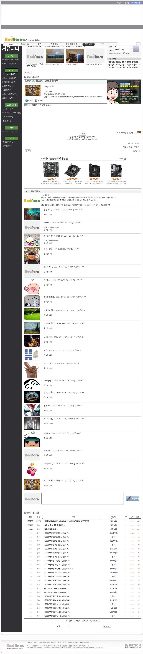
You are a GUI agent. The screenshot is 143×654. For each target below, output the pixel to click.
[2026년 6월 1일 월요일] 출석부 (56, 557)
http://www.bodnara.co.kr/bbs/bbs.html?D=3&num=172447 (77, 97)
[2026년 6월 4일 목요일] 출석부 (56, 545)
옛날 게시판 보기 (8, 142)
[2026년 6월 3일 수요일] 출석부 (56, 549)
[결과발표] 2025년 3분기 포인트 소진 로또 (124, 67)
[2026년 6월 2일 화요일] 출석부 (56, 553)
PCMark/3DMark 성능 (11, 113)
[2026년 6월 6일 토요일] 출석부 (56, 537)
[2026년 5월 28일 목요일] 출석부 (56, 573)
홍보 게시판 (6, 146)
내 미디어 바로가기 (9, 131)
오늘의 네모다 (7, 98)
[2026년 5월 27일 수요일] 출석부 (56, 577)
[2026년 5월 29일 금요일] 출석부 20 (58, 569)
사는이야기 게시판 (9, 78)
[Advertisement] (71, 23)
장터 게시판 (6, 90)
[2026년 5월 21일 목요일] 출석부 (56, 612)
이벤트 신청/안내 (9, 63)
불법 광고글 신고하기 (131, 147)
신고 (74, 210)
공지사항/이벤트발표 (10, 59)
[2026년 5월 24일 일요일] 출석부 (56, 600)
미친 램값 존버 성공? (53, 64)
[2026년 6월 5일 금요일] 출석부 (56, 541)
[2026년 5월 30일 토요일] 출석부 (56, 565)
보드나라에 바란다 (9, 94)
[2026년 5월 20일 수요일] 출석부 (56, 616)
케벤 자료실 (6, 121)
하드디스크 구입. (72, 64)
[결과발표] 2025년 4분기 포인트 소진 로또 (124, 65)
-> (9, 74)
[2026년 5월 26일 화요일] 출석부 (56, 581)
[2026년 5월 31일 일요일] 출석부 (56, 561)
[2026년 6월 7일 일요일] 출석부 (56, 533)
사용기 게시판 (7, 86)
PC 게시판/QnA (8, 82)
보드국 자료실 (7, 117)
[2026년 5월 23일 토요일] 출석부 (56, 604)
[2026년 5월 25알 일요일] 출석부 (56, 596)
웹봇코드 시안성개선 (93, 64)
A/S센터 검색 (7, 109)
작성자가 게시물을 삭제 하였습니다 (56, 589)
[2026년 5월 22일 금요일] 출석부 (56, 608)
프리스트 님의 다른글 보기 (129, 133)
